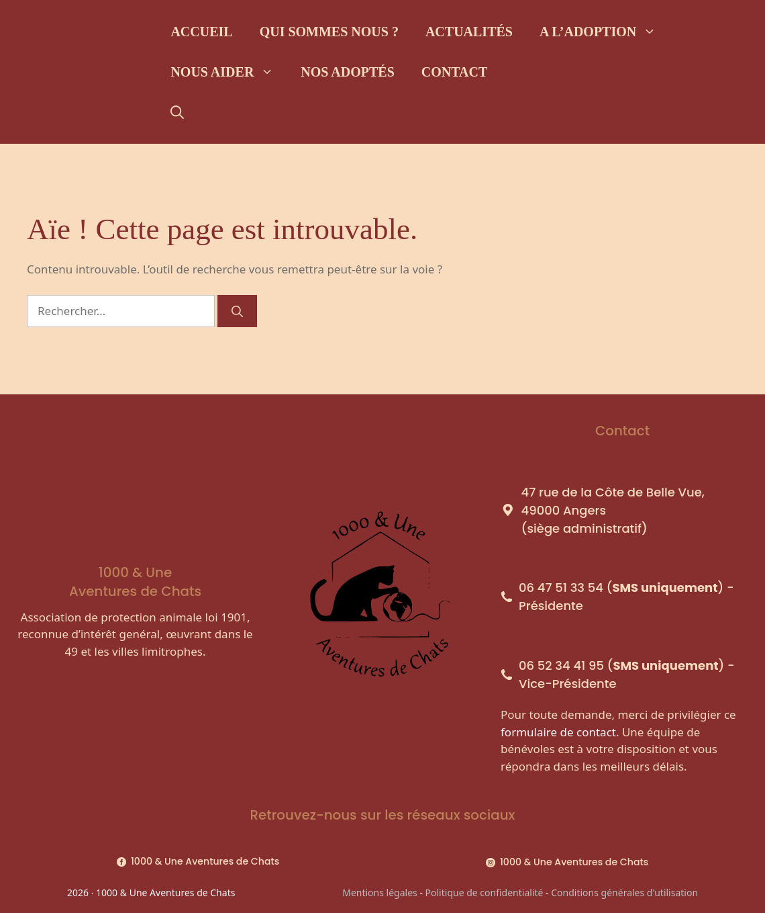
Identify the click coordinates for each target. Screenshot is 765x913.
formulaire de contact (558, 732)
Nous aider (228, 72)
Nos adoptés (347, 71)
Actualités (469, 31)
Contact (454, 71)
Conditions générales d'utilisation (624, 892)
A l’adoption (605, 31)
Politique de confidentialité (484, 892)
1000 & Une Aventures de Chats (205, 861)
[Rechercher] (237, 311)
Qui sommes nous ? (329, 31)
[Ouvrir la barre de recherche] (177, 112)
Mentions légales (379, 892)
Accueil (201, 31)
